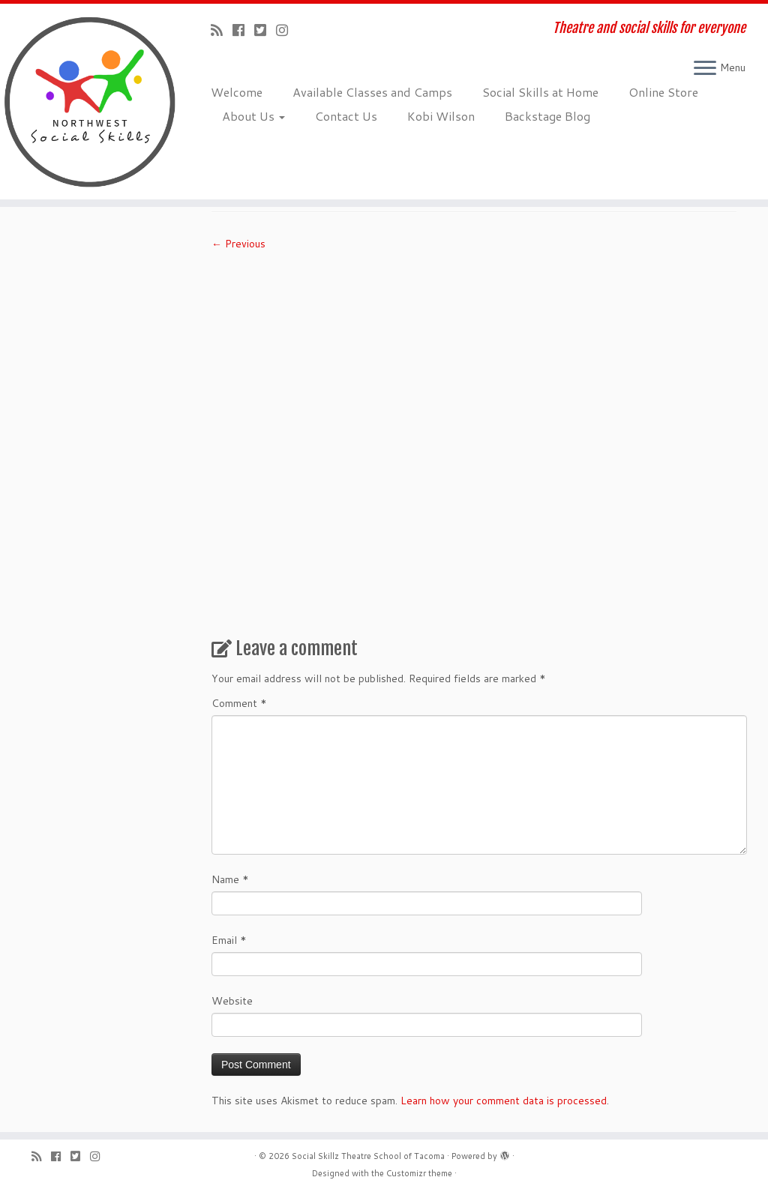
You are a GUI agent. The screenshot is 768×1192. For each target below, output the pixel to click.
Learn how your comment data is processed (503, 1100)
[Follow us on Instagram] (287, 30)
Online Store (663, 91)
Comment (239, 703)
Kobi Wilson (441, 115)
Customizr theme (419, 1173)
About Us (253, 115)
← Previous (239, 243)
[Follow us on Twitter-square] (265, 30)
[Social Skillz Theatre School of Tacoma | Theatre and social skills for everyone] (90, 101)
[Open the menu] (705, 69)
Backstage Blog (547, 115)
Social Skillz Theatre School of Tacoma (368, 1156)
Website (232, 1000)
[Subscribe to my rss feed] (221, 30)
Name (230, 879)
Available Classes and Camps (372, 91)
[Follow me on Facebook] (243, 30)
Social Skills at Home (540, 91)
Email (229, 940)
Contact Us (346, 115)
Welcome (236, 91)
